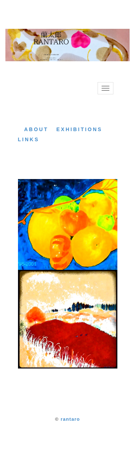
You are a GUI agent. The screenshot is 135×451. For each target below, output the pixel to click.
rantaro (70, 419)
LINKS (29, 139)
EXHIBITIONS (79, 129)
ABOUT (36, 129)
